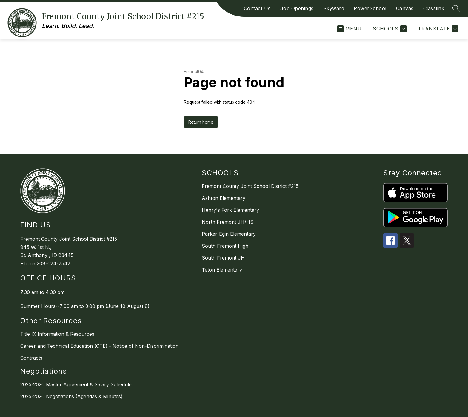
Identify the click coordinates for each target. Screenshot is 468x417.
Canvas (405, 8)
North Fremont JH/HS (227, 222)
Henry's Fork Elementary (230, 210)
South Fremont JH (223, 258)
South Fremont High (225, 246)
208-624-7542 (53, 263)
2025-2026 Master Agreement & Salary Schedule (76, 384)
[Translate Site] (437, 29)
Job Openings (297, 8)
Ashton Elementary (223, 198)
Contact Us (257, 8)
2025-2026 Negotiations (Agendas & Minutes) (71, 396)
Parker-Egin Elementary (229, 234)
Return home (200, 122)
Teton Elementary (222, 270)
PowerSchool (370, 8)
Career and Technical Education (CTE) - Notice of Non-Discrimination (99, 346)
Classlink (433, 8)
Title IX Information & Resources (57, 334)
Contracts (31, 358)
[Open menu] (349, 29)
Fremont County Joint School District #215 (250, 186)
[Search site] (456, 8)
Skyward (333, 8)
